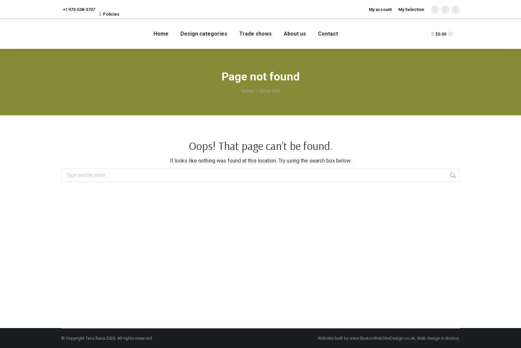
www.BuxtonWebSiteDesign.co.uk (382, 338)
